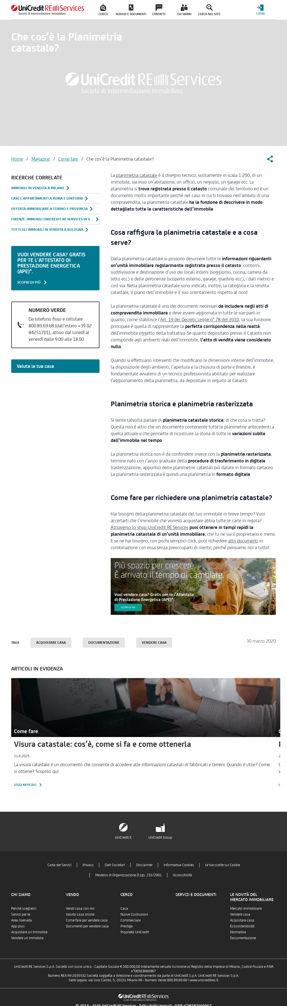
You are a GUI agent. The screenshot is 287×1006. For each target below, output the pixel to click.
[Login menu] (260, 9)
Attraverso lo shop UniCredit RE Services (149, 527)
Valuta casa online (80, 914)
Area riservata (21, 920)
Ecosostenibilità (242, 926)
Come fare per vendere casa (87, 920)
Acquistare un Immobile (29, 932)
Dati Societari (115, 865)
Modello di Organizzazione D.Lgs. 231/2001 (128, 875)
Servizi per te (20, 914)
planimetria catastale (136, 175)
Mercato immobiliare (246, 908)
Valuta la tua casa (35, 366)
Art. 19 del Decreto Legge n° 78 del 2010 (199, 319)
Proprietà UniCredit (135, 932)
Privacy (88, 865)
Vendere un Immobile (27, 938)
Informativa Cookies (179, 865)
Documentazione (103, 642)
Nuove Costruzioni (134, 914)
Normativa (238, 932)
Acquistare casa (51, 642)
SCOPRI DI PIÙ (32, 282)
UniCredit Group (160, 837)
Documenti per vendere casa (87, 926)
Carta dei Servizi (59, 865)
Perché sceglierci (23, 908)
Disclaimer (144, 865)
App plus (18, 926)
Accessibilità (182, 875)
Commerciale (131, 920)
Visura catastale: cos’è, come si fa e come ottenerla (102, 744)
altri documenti (243, 541)
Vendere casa (154, 642)
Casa (124, 908)
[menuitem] (103, 10)
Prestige (127, 926)
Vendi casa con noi (80, 908)
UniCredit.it (123, 837)
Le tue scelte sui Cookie (222, 865)
